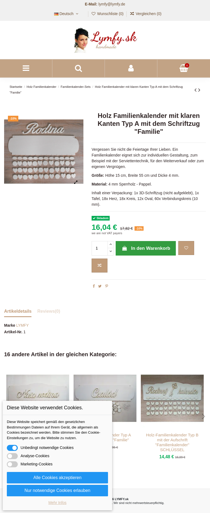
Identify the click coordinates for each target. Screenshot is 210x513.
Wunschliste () (107, 13)
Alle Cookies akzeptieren (57, 477)
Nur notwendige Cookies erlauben (57, 490)
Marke (9, 325)
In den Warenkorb (145, 248)
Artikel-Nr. (13, 332)
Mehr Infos (57, 502)
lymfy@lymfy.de (111, 4)
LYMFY (22, 325)
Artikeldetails (17, 311)
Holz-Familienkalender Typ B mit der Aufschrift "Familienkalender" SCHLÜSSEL (172, 442)
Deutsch (67, 13)
